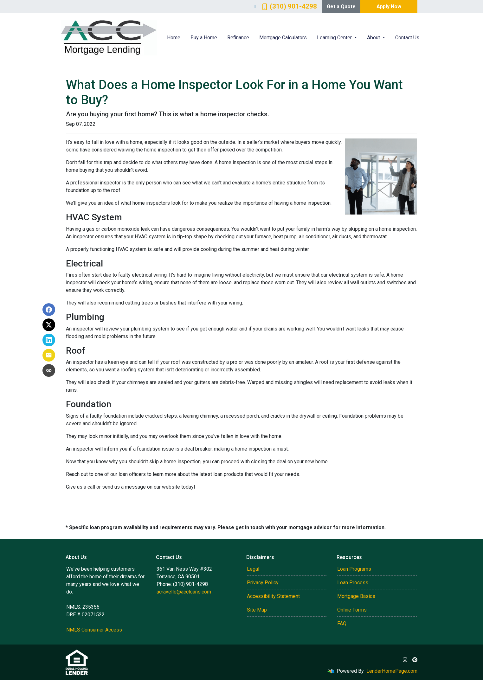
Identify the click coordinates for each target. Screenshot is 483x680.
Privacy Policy (263, 583)
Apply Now (389, 6)
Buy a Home (203, 38)
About (374, 38)
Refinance (238, 38)
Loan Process (352, 583)
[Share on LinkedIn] (48, 340)
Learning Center (335, 38)
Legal (253, 569)
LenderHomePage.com (391, 671)
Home (173, 38)
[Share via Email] (48, 355)
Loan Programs (354, 569)
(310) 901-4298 (289, 6)
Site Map (257, 610)
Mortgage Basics (356, 596)
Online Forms (352, 610)
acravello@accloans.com (184, 592)
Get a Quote (341, 6)
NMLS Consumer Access (94, 630)
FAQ (341, 623)
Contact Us (407, 38)
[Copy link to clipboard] (48, 370)
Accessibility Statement (273, 596)
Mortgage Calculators (283, 38)
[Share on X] (48, 324)
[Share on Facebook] (48, 309)
